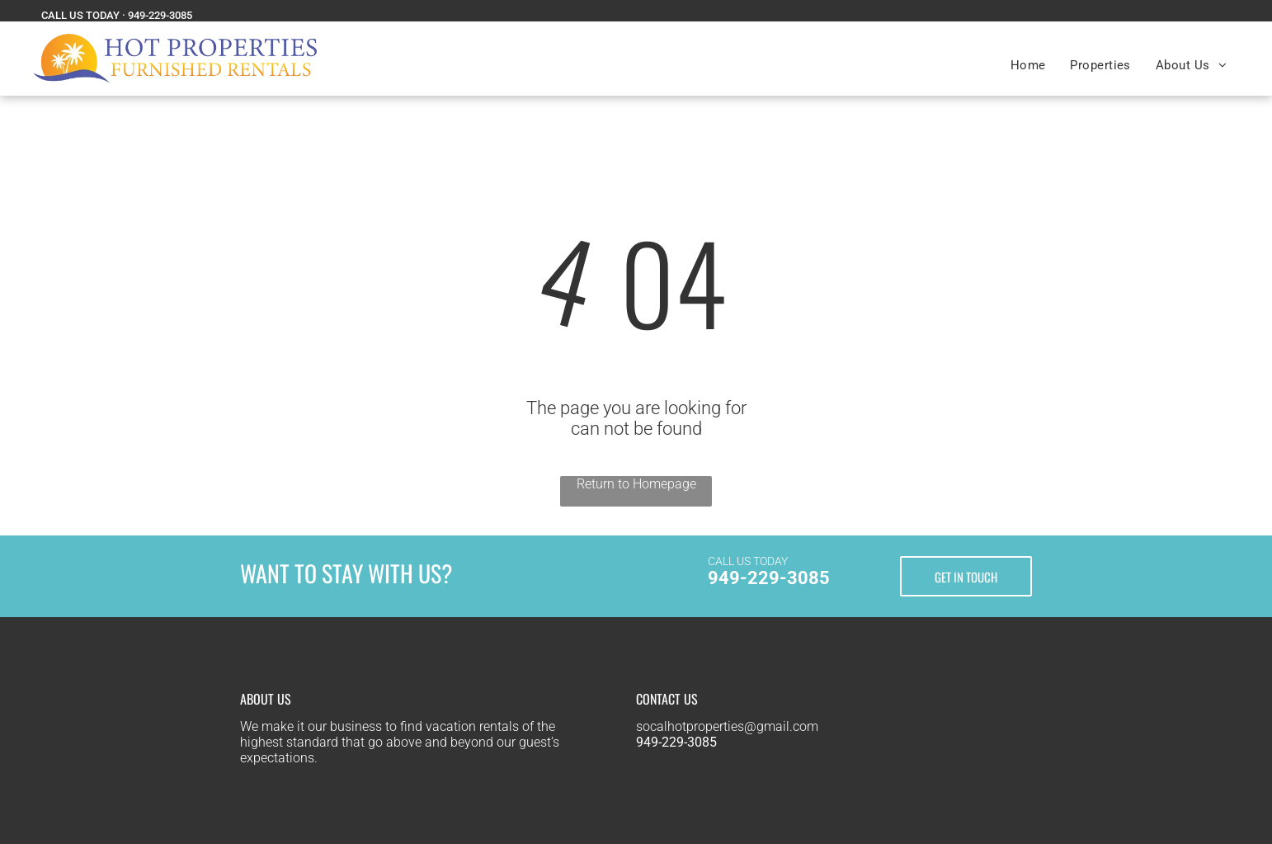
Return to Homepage (636, 484)
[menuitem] (1028, 65)
